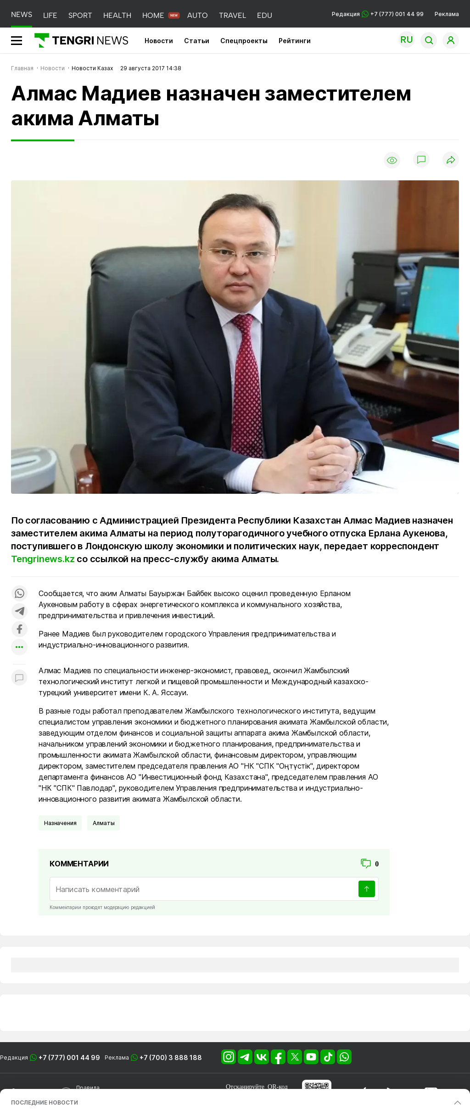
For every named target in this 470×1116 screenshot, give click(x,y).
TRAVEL (232, 15)
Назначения (60, 823)
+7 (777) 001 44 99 (69, 1057)
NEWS (21, 14)
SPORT (80, 15)
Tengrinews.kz (42, 558)
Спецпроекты (244, 41)
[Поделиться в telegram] (19, 612)
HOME (153, 15)
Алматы (103, 823)
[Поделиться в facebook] (19, 630)
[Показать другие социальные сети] (19, 648)
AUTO (197, 15)
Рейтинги (295, 41)
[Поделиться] (450, 160)
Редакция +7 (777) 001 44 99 (378, 14)
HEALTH (117, 15)
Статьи (196, 41)
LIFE (50, 15)
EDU (264, 15)
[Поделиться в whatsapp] (19, 594)
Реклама (447, 14)
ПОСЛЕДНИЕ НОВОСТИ (44, 1102)
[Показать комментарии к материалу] (19, 678)
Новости (159, 41)
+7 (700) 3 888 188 (171, 1057)
